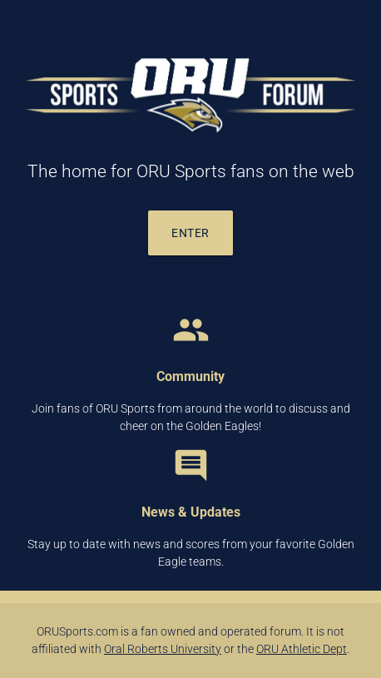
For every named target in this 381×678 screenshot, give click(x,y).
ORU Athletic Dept (301, 649)
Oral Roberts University (162, 649)
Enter (190, 233)
